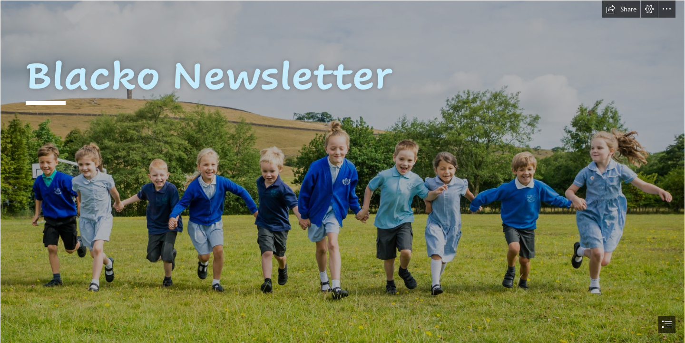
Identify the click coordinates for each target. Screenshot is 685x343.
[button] (621, 9)
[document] (342, 171)
